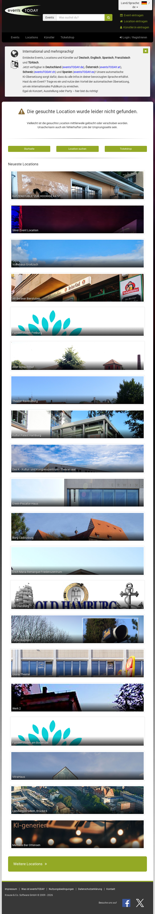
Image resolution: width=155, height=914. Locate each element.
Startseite (29, 148)
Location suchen (77, 148)
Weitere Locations (30, 864)
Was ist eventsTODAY (33, 889)
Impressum (11, 889)
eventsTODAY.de (73, 67)
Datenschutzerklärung (90, 889)
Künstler (49, 37)
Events (15, 37)
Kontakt (110, 889)
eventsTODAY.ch (45, 72)
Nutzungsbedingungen (61, 889)
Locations (31, 37)
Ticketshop (67, 37)
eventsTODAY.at (110, 67)
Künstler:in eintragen (134, 27)
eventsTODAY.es (84, 72)
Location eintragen (134, 21)
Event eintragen (131, 15)
